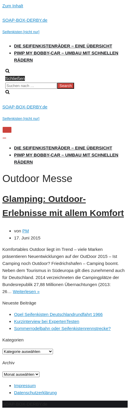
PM (25, 230)
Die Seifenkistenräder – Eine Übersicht (63, 45)
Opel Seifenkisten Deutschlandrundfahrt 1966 (58, 314)
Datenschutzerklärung (35, 392)
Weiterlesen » (26, 291)
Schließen (15, 78)
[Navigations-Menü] (7, 130)
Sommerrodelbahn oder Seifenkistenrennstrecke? (62, 328)
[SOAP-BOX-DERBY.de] (65, 26)
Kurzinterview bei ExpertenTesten (46, 321)
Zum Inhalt (12, 5)
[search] (65, 85)
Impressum (25, 385)
